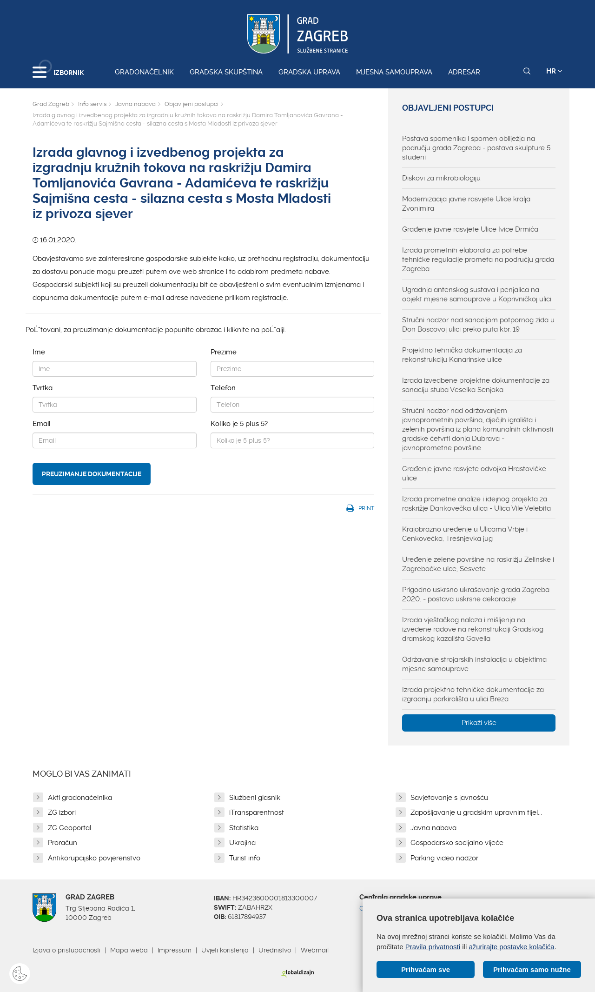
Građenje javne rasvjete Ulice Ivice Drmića (470, 229)
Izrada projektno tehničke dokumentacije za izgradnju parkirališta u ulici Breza (473, 694)
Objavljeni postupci (191, 103)
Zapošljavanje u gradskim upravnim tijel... (476, 812)
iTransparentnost (256, 812)
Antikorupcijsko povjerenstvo (94, 858)
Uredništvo (274, 950)
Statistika (243, 828)
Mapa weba (129, 950)
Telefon (223, 388)
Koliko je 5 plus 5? (239, 423)
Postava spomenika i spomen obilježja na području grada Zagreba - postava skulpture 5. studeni (477, 147)
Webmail (315, 950)
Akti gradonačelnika (80, 797)
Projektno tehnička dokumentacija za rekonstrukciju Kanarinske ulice (462, 355)
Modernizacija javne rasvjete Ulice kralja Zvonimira (466, 204)
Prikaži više (479, 723)
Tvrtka (43, 388)
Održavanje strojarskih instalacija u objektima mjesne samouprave (474, 664)
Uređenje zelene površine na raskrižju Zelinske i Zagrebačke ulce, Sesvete (478, 564)
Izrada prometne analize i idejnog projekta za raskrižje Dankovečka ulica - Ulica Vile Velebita (476, 504)
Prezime (224, 352)
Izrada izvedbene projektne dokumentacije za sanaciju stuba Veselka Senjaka (475, 385)
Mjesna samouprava (394, 72)
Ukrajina (242, 843)
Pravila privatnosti (432, 946)
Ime (39, 352)
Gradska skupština (226, 72)
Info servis (92, 103)
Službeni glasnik (254, 797)
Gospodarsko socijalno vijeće (456, 843)
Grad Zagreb (51, 103)
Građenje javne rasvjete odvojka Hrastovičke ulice (474, 473)
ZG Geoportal (69, 828)
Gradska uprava (309, 72)
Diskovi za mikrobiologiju (441, 178)
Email (42, 423)
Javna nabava (135, 103)
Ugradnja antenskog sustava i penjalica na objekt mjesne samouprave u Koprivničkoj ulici (476, 294)
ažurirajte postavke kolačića (511, 946)
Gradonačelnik (144, 72)
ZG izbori (62, 812)
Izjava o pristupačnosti (66, 950)
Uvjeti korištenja (225, 950)
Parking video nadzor (444, 858)
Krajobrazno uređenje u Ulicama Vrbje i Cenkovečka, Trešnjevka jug (465, 534)
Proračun (62, 843)
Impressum (175, 950)
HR (554, 71)
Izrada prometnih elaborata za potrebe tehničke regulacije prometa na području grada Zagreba (478, 259)
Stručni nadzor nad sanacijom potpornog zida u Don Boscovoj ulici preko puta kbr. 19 (478, 324)
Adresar (464, 72)
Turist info (244, 858)
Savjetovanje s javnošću (449, 797)
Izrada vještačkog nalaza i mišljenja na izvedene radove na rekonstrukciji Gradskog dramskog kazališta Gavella (472, 629)
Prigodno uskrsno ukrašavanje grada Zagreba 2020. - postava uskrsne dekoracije (475, 594)
